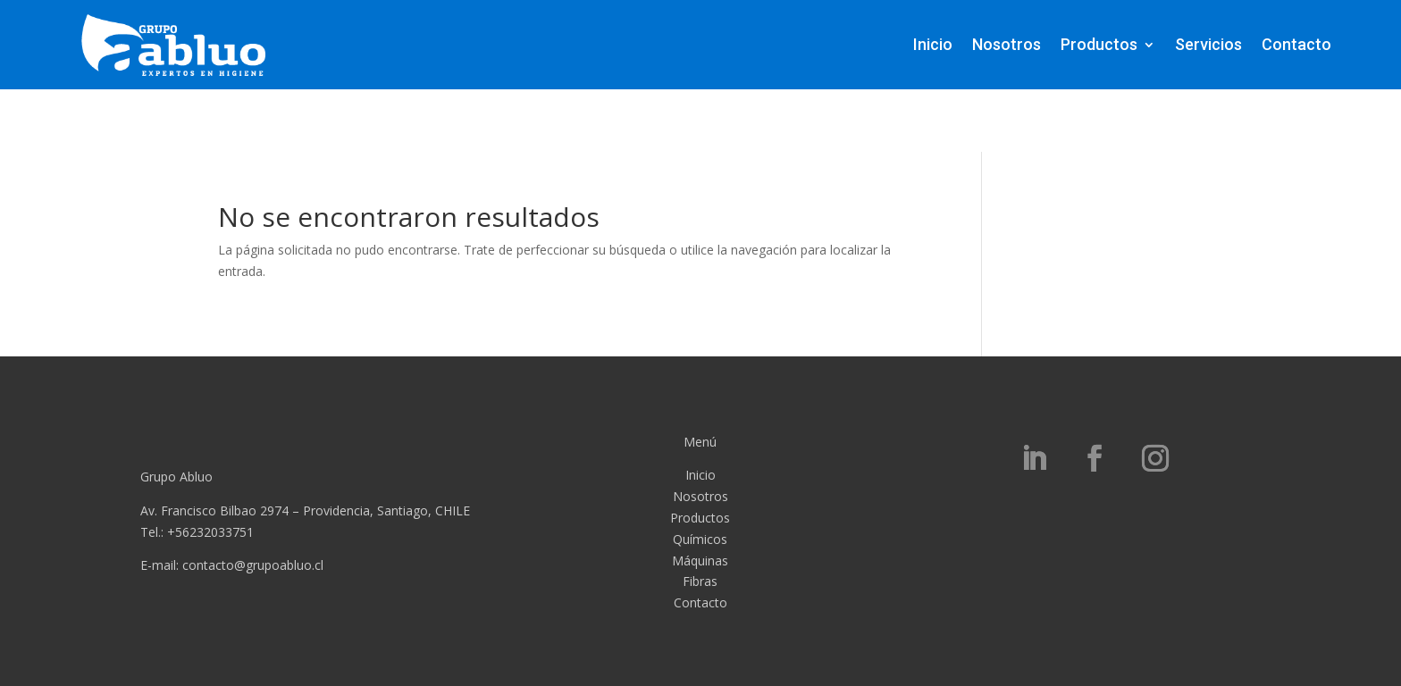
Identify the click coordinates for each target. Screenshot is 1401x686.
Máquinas (700, 560)
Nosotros (1006, 44)
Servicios (1208, 44)
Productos (1099, 44)
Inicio (932, 44)
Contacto (1296, 44)
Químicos (700, 539)
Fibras (700, 581)
